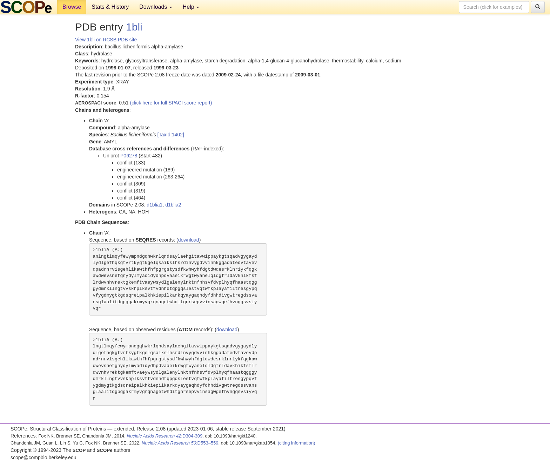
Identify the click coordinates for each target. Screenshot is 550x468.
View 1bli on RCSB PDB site (106, 39)
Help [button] (191, 7)
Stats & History (110, 7)
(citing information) (296, 443)
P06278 (128, 155)
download (188, 240)
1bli (134, 27)
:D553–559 (180, 443)
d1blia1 (154, 205)
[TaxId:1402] (170, 134)
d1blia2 (173, 205)
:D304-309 (165, 436)
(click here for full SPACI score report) (171, 103)
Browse (71, 7)
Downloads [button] (155, 7)
